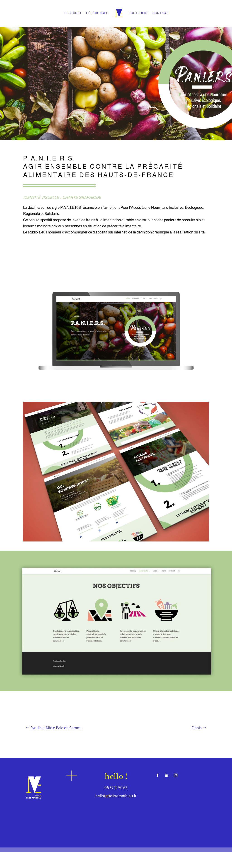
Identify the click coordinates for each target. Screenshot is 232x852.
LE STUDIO (72, 13)
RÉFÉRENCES (97, 13)
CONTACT (160, 13)
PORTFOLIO (137, 13)
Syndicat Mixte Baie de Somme (56, 727)
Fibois (197, 727)
